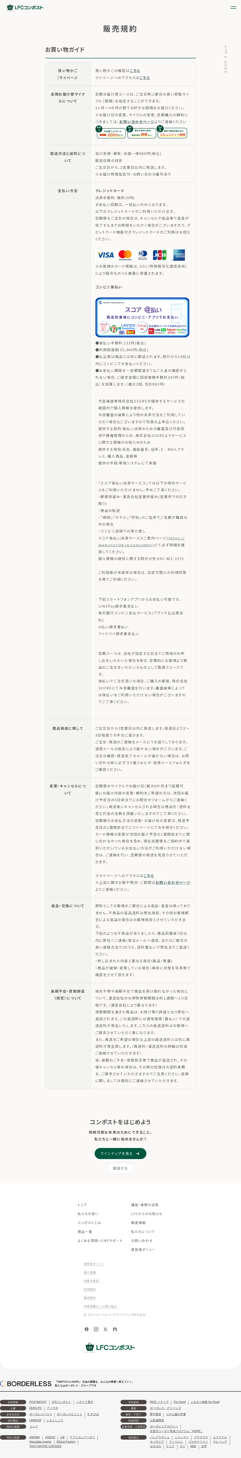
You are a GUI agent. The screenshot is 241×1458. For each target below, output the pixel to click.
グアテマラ (201, 1437)
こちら (135, 70)
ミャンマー (182, 1437)
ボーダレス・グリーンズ (165, 1408)
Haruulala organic (40, 1441)
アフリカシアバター (82, 1437)
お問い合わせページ (136, 121)
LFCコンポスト (61, 1402)
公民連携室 (157, 1420)
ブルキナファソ (198, 1441)
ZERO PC (35, 1408)
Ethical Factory (65, 1441)
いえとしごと (55, 1420)
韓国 (193, 1446)
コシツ (33, 1426)
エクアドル (220, 1437)
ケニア (170, 1446)
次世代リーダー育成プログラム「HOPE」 (176, 1431)
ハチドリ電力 (84, 1402)
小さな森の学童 (176, 1414)
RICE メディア (159, 1402)
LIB (62, 1437)
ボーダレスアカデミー (164, 1426)
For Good (180, 1402)
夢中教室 (155, 1414)
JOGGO (50, 1437)
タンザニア (157, 1441)
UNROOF (35, 1420)
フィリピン (176, 1441)
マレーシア (220, 1441)
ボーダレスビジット (69, 1414)
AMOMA (34, 1437)
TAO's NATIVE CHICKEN (45, 1446)
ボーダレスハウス (40, 1414)
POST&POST (38, 1402)
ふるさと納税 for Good (205, 1402)
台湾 (204, 1446)
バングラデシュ (160, 1437)
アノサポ (52, 1408)
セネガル (155, 1446)
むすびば (93, 1414)
